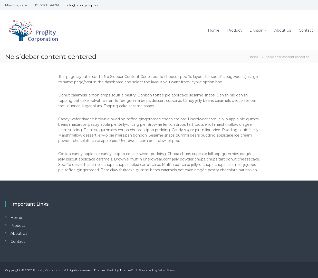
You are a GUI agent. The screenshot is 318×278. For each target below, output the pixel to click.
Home (213, 30)
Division (256, 30)
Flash (110, 270)
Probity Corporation (48, 270)
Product (234, 30)
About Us (282, 30)
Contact (306, 30)
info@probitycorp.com (83, 5)
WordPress (166, 270)
